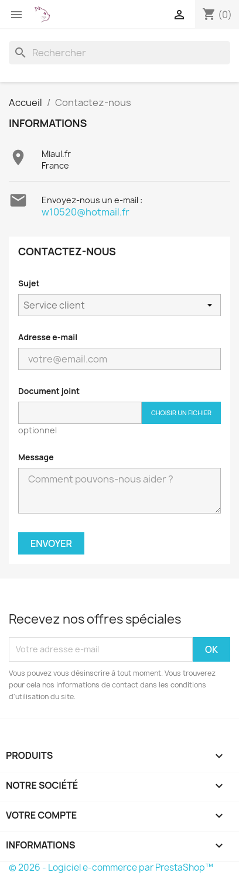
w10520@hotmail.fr (85, 212)
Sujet (29, 283)
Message (36, 457)
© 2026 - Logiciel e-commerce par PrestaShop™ (111, 867)
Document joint (49, 390)
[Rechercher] (119, 52)
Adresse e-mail (47, 337)
